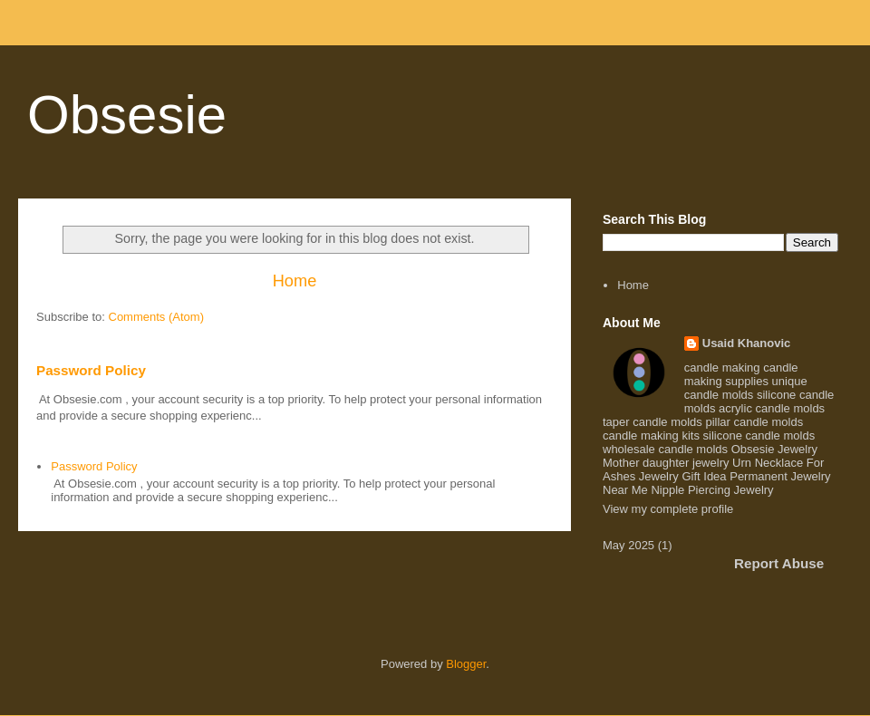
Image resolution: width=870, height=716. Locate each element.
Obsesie (127, 114)
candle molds (693, 449)
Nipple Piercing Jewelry (712, 490)
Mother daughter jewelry (666, 462)
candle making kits (651, 435)
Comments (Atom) (156, 317)
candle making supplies (741, 374)
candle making (722, 367)
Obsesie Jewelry (774, 449)
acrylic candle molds (772, 408)
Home (295, 281)
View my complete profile (668, 509)
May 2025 (628, 545)
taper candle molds (652, 422)
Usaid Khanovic (746, 343)
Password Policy (91, 370)
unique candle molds (745, 388)
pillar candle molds (754, 422)
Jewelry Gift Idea (683, 476)
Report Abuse (779, 563)
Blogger (466, 664)
